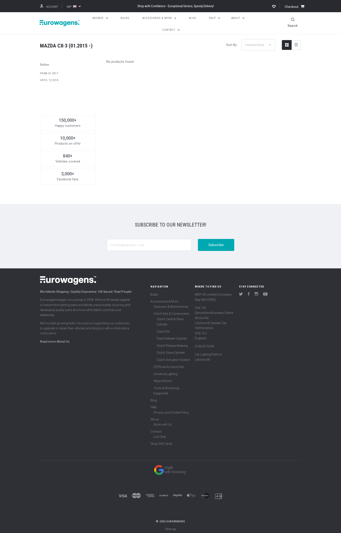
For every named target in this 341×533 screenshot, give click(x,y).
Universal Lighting (165, 372)
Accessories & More (164, 299)
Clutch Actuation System (173, 358)
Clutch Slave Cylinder (171, 351)
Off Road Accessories (169, 365)
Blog (153, 398)
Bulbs (154, 292)
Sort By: (231, 43)
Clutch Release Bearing (172, 343)
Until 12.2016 (49, 78)
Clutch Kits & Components (171, 312)
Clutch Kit (163, 329)
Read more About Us (55, 339)
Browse (100, 18)
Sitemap (170, 527)
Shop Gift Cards (161, 441)
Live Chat (160, 435)
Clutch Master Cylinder (172, 336)
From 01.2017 (49, 71)
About (154, 417)
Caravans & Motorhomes (171, 304)
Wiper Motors (163, 379)
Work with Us (163, 423)
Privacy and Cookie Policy (171, 410)
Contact (155, 429)
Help (153, 405)
